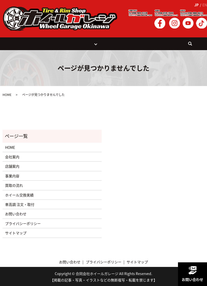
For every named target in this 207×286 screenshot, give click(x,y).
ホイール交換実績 (113, 43)
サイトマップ (15, 232)
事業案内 (51, 43)
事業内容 (12, 175)
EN (204, 4)
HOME (37, 43)
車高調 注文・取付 (19, 203)
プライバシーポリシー (23, 222)
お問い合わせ (154, 43)
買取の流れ (69, 43)
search (175, 45)
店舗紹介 (86, 43)
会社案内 (135, 43)
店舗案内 (12, 165)
